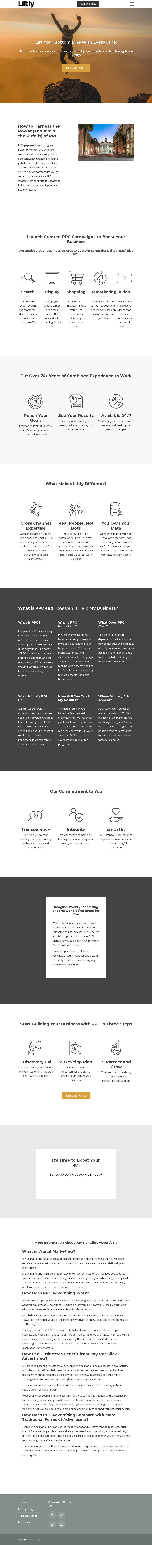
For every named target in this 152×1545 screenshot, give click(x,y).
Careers (22, 1502)
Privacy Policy (26, 1509)
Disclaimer (24, 1522)
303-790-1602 (88, 4)
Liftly (37, 1539)
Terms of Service (28, 1515)
